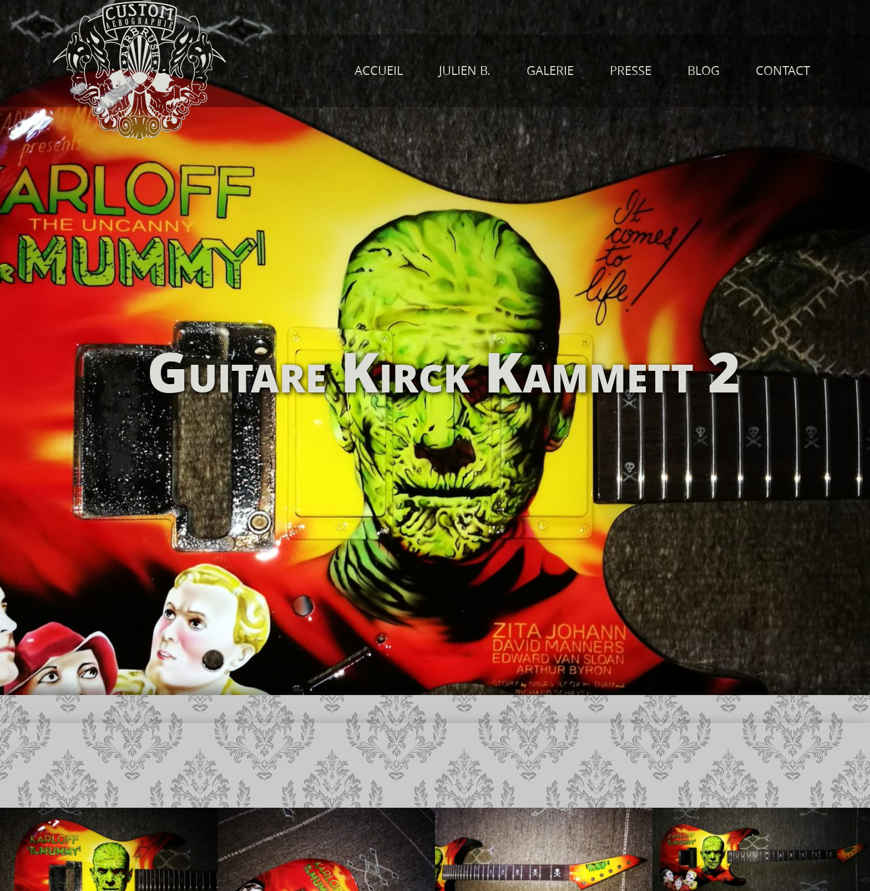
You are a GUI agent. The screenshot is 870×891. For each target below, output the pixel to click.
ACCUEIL (379, 70)
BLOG (703, 70)
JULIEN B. (464, 70)
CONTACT (783, 70)
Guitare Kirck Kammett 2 (444, 370)
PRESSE (630, 70)
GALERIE (550, 70)
